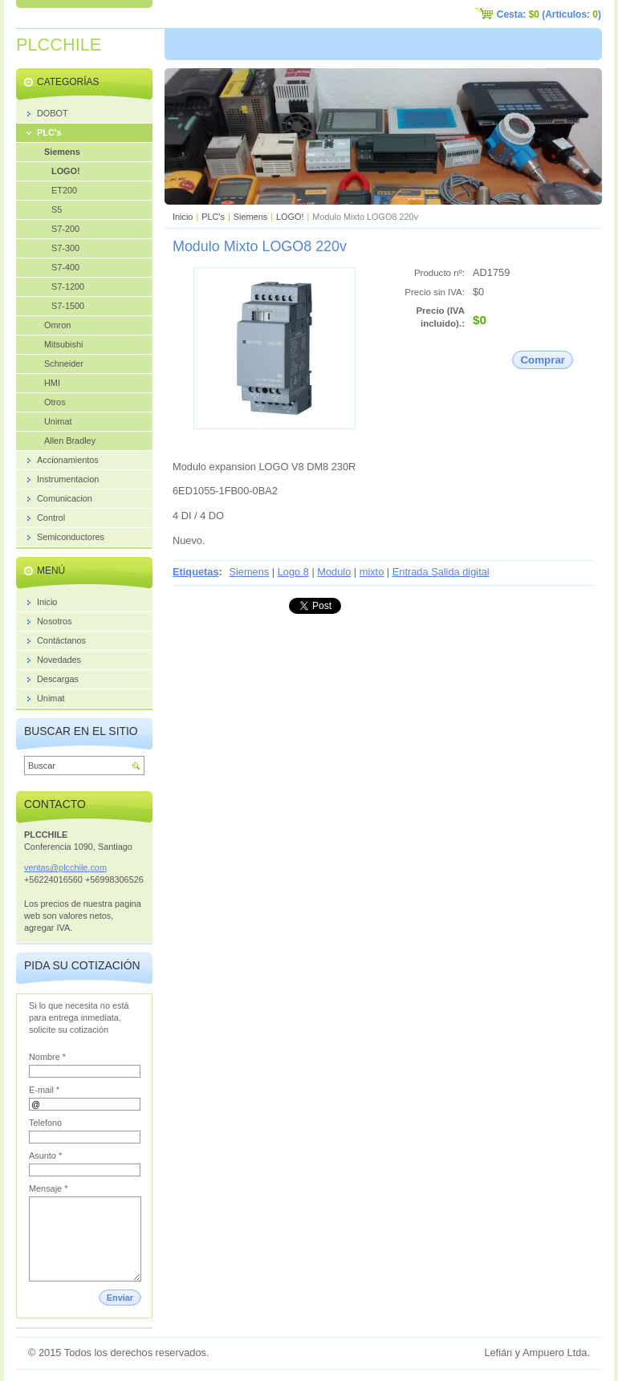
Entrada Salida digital (441, 572)
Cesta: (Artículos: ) (549, 14)
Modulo (334, 572)
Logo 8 (293, 572)
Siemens (250, 216)
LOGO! (289, 216)
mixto (372, 572)
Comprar (542, 360)
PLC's (213, 216)
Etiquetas (196, 572)
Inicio (183, 216)
